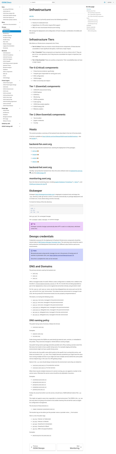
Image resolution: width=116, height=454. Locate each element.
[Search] (42, 2)
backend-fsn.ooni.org (76, 171)
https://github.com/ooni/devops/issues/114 (62, 255)
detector (34, 162)
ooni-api (34, 151)
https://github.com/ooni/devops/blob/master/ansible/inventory (60, 136)
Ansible (34, 138)
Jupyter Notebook (60, 182)
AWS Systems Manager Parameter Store (49, 242)
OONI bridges (40, 173)
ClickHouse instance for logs (37, 184)
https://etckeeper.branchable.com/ (45, 194)
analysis (34, 158)
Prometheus (68, 182)
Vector (76, 182)
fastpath (34, 154)
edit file (31, 16)
